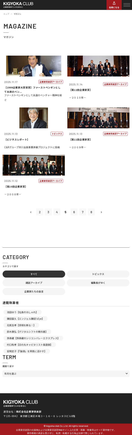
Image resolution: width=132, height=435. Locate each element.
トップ (6, 13)
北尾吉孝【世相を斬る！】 (21, 325)
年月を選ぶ (10, 373)
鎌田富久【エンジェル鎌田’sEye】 (25, 318)
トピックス (98, 274)
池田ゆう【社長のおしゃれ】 (22, 312)
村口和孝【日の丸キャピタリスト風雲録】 (30, 344)
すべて (33, 274)
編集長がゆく (98, 282)
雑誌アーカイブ (34, 282)
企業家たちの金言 (33, 291)
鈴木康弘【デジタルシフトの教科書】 (27, 331)
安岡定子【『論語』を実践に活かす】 (27, 351)
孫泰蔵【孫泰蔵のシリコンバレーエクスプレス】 (33, 338)
